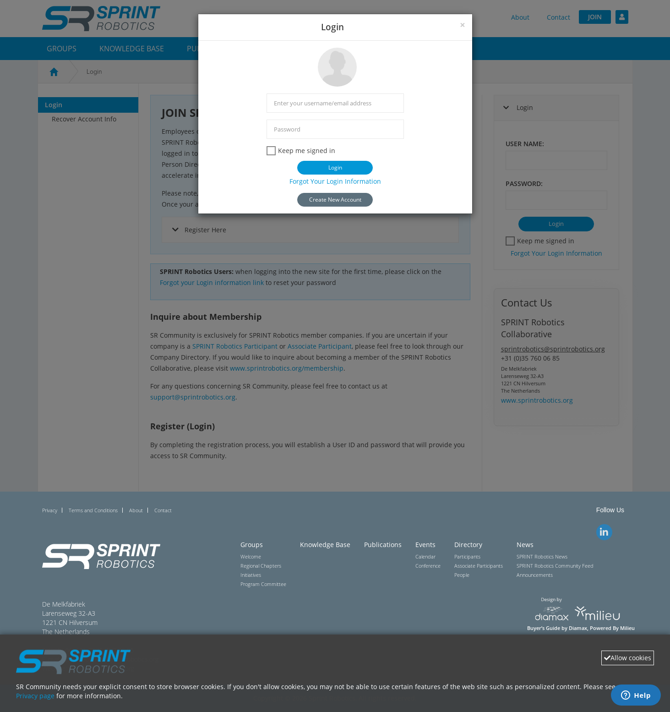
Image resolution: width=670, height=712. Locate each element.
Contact (163, 510)
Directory (468, 544)
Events (425, 544)
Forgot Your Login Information (335, 181)
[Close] (462, 25)
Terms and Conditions (93, 510)
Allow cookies (627, 657)
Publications (383, 544)
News (525, 544)
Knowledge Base (325, 544)
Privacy (49, 510)
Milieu (627, 628)
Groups (251, 544)
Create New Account (335, 199)
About (136, 510)
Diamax (578, 628)
